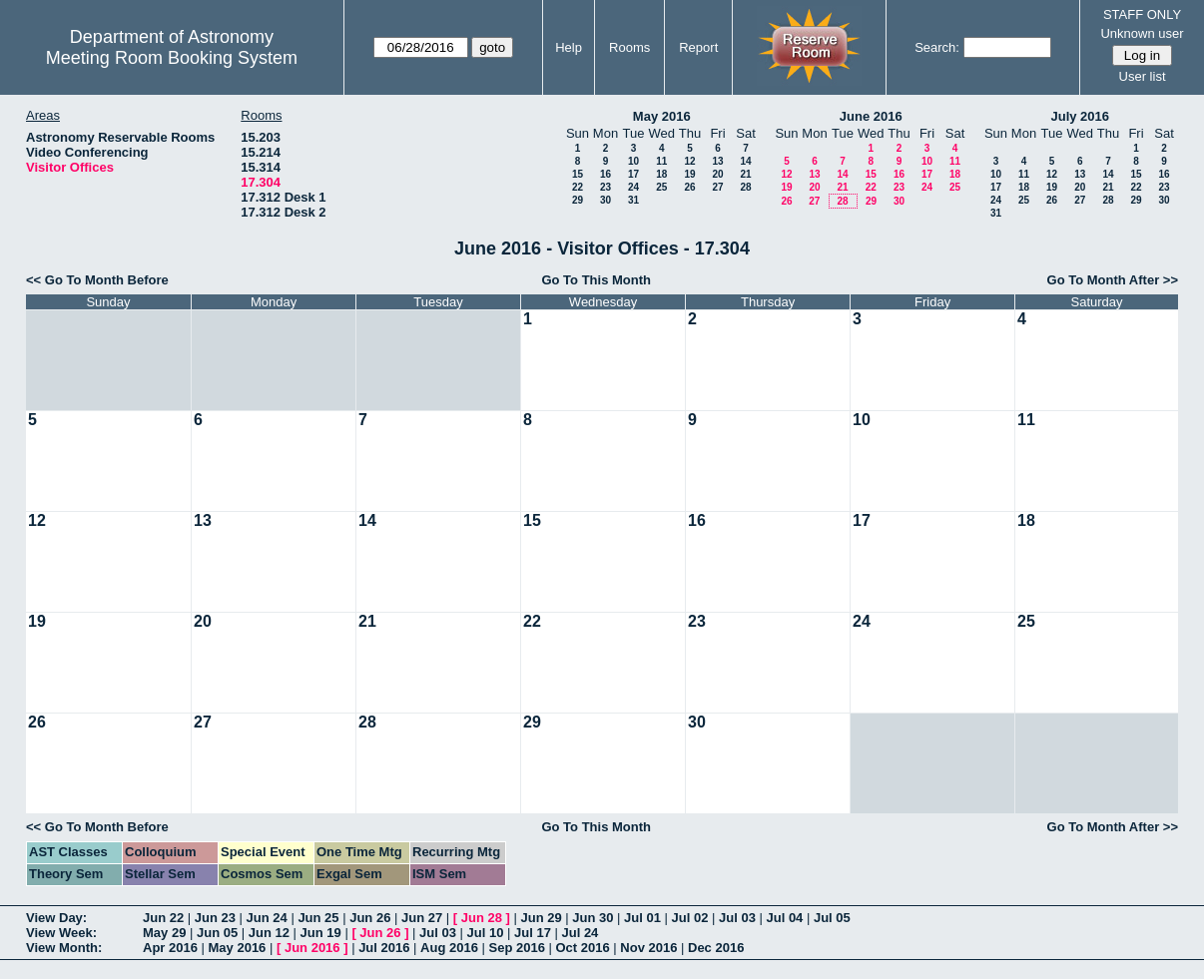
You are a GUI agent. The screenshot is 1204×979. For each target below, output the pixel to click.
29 (577, 200)
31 (633, 200)
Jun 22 (163, 917)
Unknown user (1141, 33)
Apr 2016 (170, 947)
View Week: (61, 932)
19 (689, 174)
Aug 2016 (449, 947)
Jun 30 (592, 917)
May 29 (164, 932)
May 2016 (662, 116)
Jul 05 (832, 917)
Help (568, 47)
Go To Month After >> (1112, 279)
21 (745, 174)
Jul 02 (690, 917)
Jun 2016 (312, 947)
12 (689, 161)
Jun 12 (269, 932)
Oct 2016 (582, 947)
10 (633, 161)
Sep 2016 (517, 947)
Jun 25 (318, 917)
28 (745, 187)
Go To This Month (596, 279)
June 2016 (871, 116)
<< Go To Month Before (97, 279)
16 (605, 174)
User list (1142, 76)
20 (717, 174)
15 (577, 174)
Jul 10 (485, 932)
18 (661, 174)
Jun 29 (540, 917)
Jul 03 (737, 917)
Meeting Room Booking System (172, 58)
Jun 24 (267, 917)
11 (661, 161)
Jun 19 (321, 932)
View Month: (64, 947)
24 (633, 187)
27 (717, 187)
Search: (936, 47)
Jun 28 (481, 917)
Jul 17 (532, 932)
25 (661, 187)
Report (698, 47)
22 (577, 187)
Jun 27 (421, 917)
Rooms (629, 47)
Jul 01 (642, 917)
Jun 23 (215, 917)
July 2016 (1079, 116)
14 (745, 161)
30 (605, 200)
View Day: (56, 917)
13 (717, 161)
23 (605, 187)
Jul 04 (784, 917)
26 (689, 187)
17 (633, 174)
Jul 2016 (383, 947)
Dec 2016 (716, 947)
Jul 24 (579, 932)
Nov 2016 (648, 947)
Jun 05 (217, 932)
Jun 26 (369, 917)
